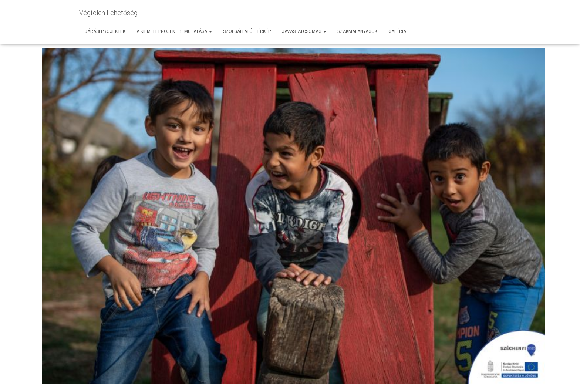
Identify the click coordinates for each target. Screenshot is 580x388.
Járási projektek (105, 31)
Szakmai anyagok (357, 31)
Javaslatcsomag (304, 31)
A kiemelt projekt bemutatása (174, 31)
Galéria (397, 31)
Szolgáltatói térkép (247, 31)
